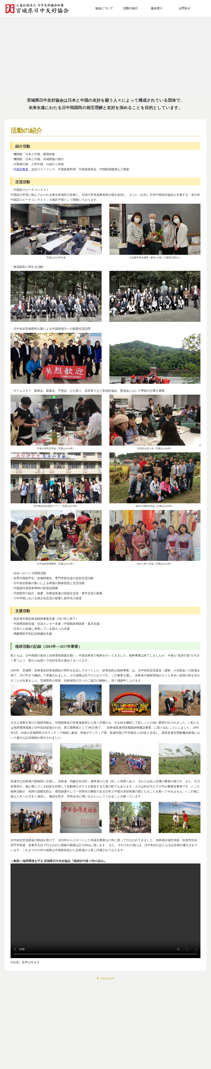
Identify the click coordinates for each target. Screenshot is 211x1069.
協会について (104, 8)
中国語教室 (21, 169)
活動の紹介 (130, 8)
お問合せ (184, 8)
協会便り (157, 8)
